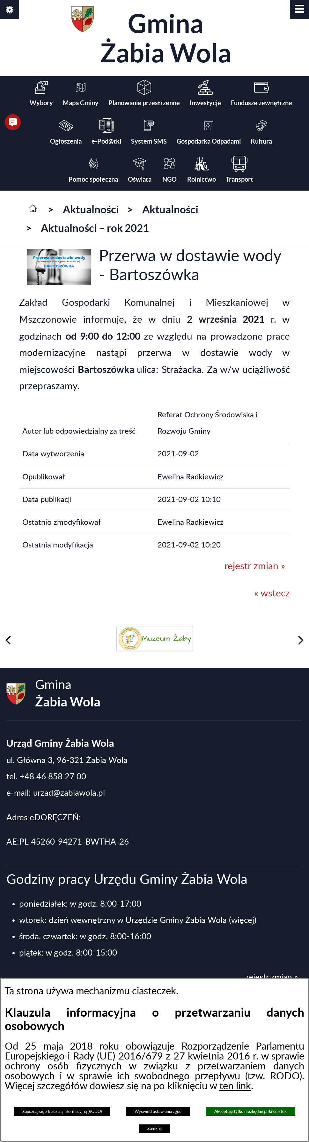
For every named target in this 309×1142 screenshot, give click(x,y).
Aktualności (91, 209)
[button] (299, 9)
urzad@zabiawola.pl (69, 793)
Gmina (151, 36)
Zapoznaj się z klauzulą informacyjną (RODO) (62, 1111)
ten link (235, 1086)
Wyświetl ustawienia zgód (158, 1111)
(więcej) (242, 920)
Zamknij (154, 1128)
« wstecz (272, 593)
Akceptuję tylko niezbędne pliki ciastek (250, 1111)
